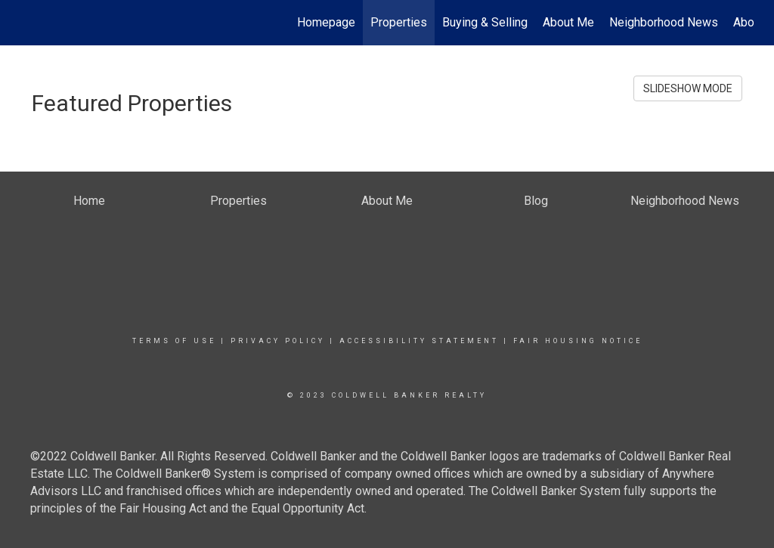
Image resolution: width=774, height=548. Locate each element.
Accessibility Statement (419, 341)
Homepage (326, 22)
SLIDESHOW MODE (687, 88)
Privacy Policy (278, 341)
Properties (398, 22)
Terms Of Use (174, 341)
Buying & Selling (485, 22)
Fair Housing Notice (577, 341)
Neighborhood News (663, 22)
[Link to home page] (28, 22)
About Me (568, 22)
